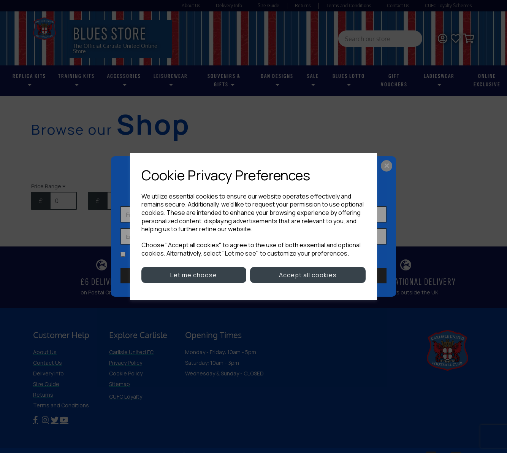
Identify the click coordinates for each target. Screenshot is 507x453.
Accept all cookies (308, 275)
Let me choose (193, 275)
